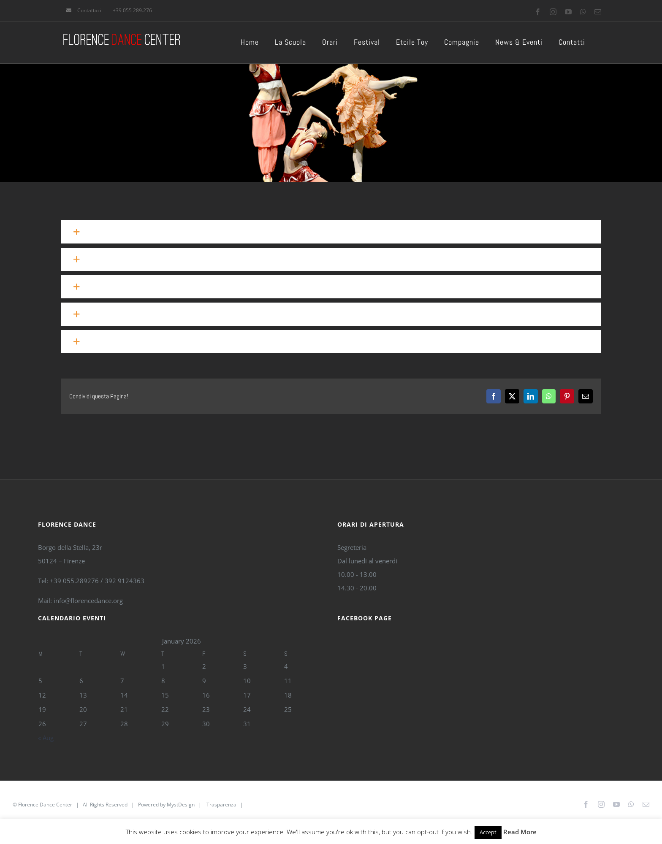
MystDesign (181, 804)
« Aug (46, 737)
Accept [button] (488, 832)
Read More (520, 832)
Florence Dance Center (45, 804)
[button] (331, 231)
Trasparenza (221, 804)
